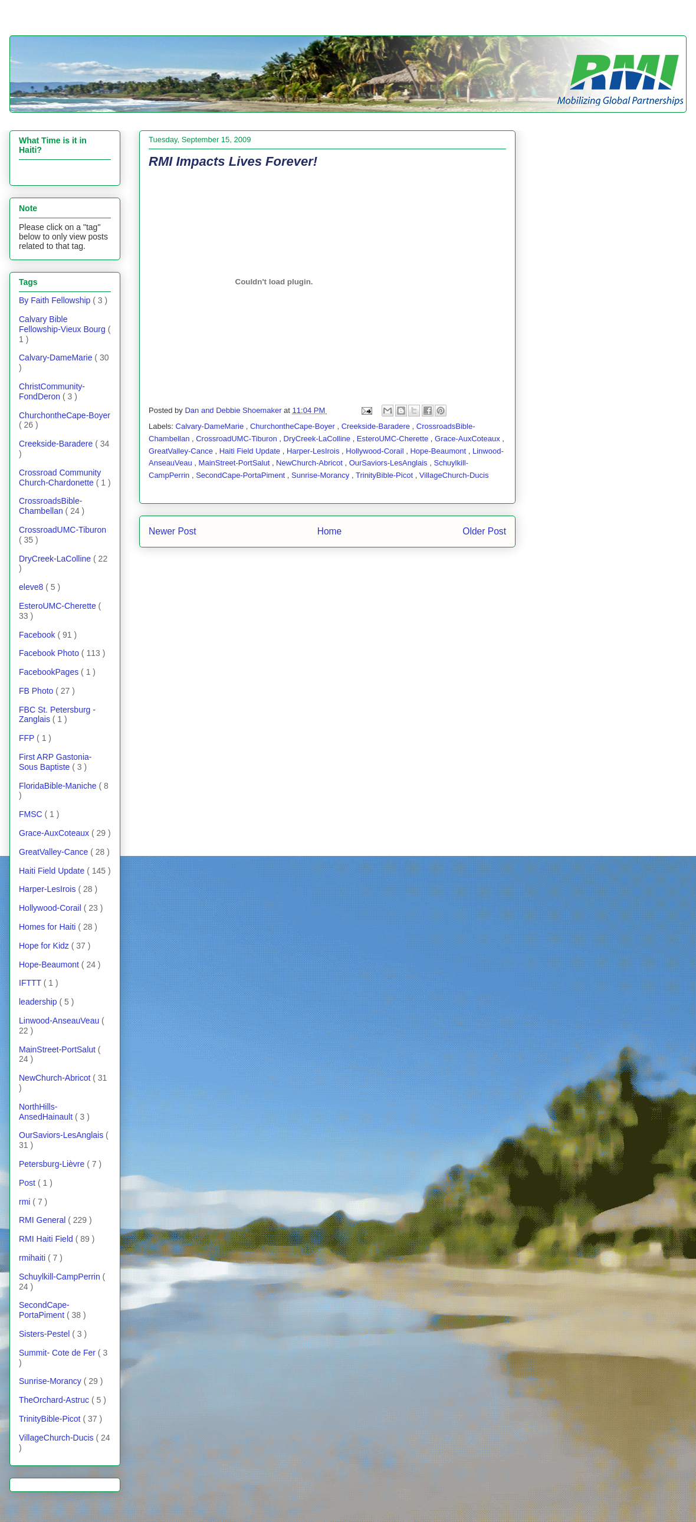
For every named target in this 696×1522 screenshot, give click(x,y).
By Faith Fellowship (56, 300)
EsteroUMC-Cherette (394, 438)
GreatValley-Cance (182, 451)
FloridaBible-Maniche (59, 785)
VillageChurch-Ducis (454, 475)
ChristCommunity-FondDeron (52, 391)
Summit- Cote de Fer (58, 1352)
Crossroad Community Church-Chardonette (60, 477)
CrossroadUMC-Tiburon (237, 438)
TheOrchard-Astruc (55, 1400)
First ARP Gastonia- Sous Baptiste (55, 762)
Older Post (484, 531)
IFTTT (31, 983)
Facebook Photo (50, 653)
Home (329, 531)
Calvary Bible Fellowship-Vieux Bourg (63, 324)
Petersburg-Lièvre (53, 1164)
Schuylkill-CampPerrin (61, 1276)
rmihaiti (33, 1257)
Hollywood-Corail (376, 451)
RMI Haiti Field (47, 1239)
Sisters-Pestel (45, 1334)
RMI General (43, 1220)
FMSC (32, 814)
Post (28, 1183)
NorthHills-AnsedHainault (47, 1111)
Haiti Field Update (251, 451)
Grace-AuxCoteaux (468, 438)
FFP (28, 738)
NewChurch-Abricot (310, 462)
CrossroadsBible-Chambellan (50, 506)
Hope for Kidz (45, 945)
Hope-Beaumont (439, 451)
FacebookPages (50, 672)
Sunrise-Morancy (321, 475)
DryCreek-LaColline (318, 438)
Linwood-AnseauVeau (60, 1020)
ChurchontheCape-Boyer (293, 426)
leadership (39, 1001)
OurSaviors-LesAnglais (389, 462)
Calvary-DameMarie (211, 426)
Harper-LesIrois (314, 451)
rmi (25, 1201)
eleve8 (32, 587)
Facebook (38, 634)
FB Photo (37, 691)
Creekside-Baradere (377, 426)
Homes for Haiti (48, 926)
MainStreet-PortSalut (235, 462)
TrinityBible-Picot (385, 475)
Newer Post (172, 531)
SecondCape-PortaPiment (241, 475)
